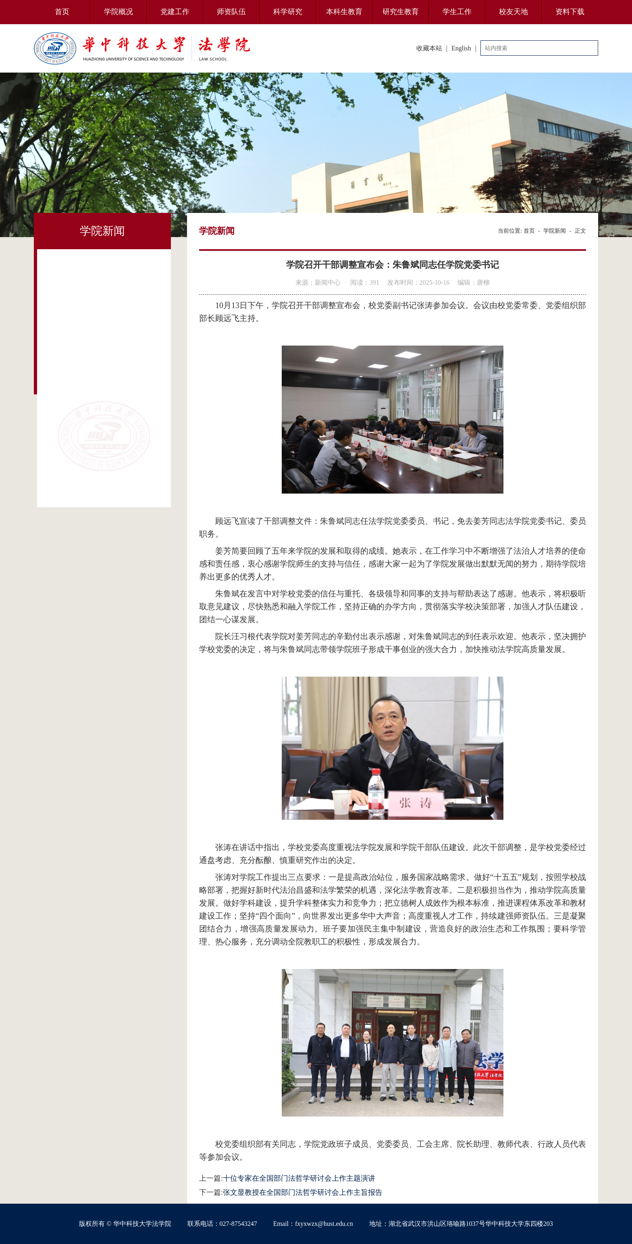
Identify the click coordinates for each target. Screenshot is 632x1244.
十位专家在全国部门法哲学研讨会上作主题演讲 (299, 1178)
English (461, 48)
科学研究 (287, 12)
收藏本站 (429, 48)
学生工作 (457, 12)
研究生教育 (401, 12)
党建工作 (174, 12)
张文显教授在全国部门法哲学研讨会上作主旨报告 (303, 1192)
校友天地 (513, 12)
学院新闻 (554, 231)
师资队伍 (231, 12)
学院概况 (118, 12)
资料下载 (569, 12)
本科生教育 (344, 12)
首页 (62, 12)
